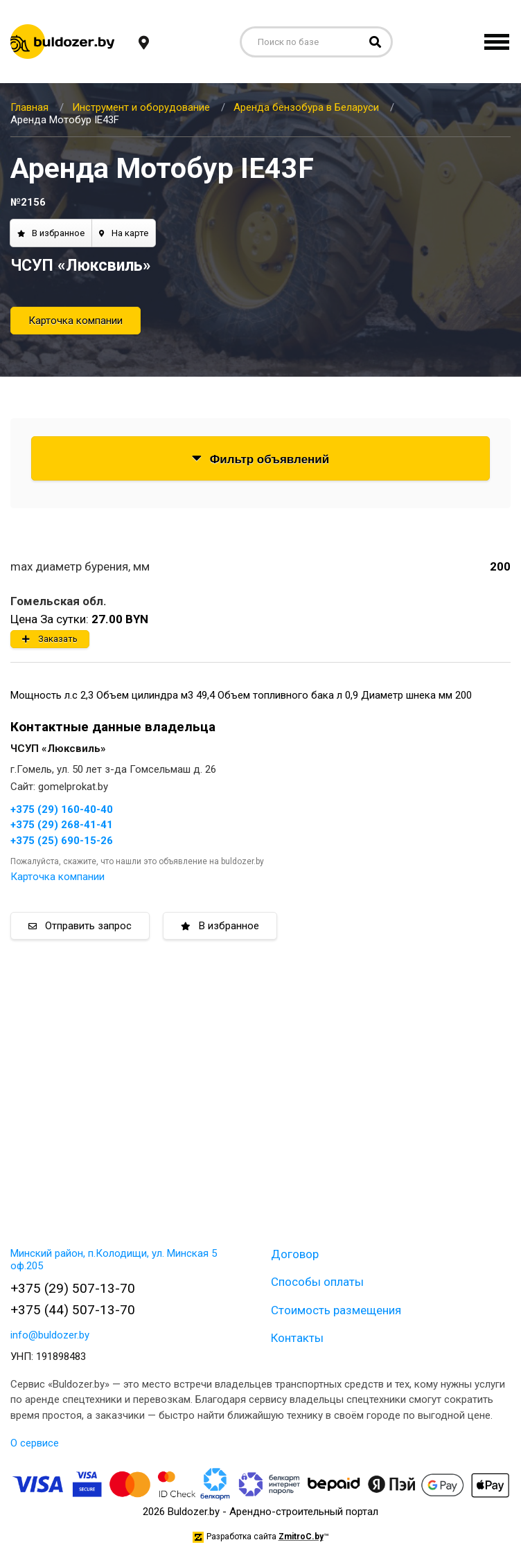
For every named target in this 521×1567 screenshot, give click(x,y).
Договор (295, 1254)
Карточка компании (75, 320)
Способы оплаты (317, 1282)
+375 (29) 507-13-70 (72, 1288)
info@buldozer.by (49, 1335)
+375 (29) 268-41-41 (61, 824)
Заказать (50, 639)
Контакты (297, 1338)
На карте (123, 233)
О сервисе (34, 1443)
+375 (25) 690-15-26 (61, 840)
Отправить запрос (80, 926)
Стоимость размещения (336, 1310)
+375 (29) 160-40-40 (61, 809)
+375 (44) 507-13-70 (72, 1310)
